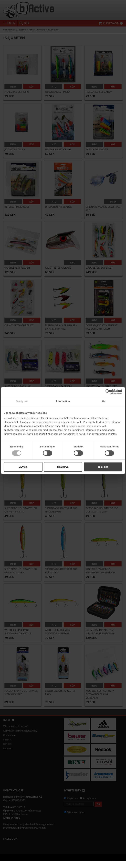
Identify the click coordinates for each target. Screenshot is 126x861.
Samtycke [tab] (22, 401)
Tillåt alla (103, 466)
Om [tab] (104, 401)
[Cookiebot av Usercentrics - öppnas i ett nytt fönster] (108, 391)
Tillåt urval (63, 466)
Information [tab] (63, 401)
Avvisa (23, 466)
